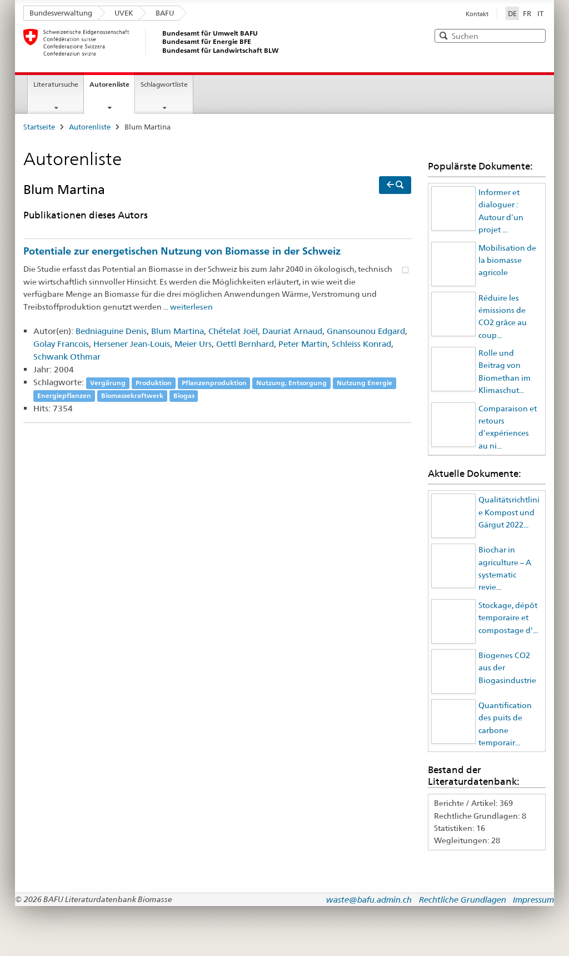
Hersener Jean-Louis (131, 343)
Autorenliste (109, 84)
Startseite (39, 126)
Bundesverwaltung (60, 12)
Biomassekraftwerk (132, 396)
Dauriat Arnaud (292, 331)
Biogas (183, 396)
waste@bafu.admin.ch (369, 899)
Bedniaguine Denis (111, 331)
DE (513, 13)
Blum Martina (177, 331)
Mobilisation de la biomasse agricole (507, 260)
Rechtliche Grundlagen (462, 899)
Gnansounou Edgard (366, 331)
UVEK (123, 12)
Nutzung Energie (364, 383)
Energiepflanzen (64, 396)
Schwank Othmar (67, 356)
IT (540, 13)
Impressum (533, 899)
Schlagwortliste (164, 84)
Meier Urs (193, 343)
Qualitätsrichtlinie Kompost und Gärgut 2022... (509, 512)
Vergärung (108, 383)
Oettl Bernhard (245, 343)
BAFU (165, 12)
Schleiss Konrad (361, 343)
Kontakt (477, 14)
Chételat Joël (233, 331)
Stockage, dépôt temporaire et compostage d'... (508, 618)
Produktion (154, 383)
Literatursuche (55, 84)
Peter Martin (302, 343)
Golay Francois (61, 343)
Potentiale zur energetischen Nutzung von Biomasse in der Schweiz (182, 251)
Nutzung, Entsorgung (291, 383)
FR (527, 13)
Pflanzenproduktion (214, 383)
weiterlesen (191, 306)
